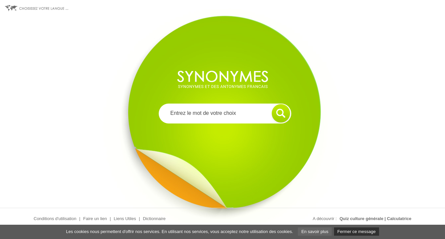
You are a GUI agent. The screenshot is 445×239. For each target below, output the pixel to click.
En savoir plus (314, 231)
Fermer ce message (356, 231)
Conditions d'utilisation (55, 218)
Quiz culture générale (361, 218)
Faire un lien (95, 218)
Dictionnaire (154, 218)
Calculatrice (399, 218)
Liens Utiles (125, 218)
